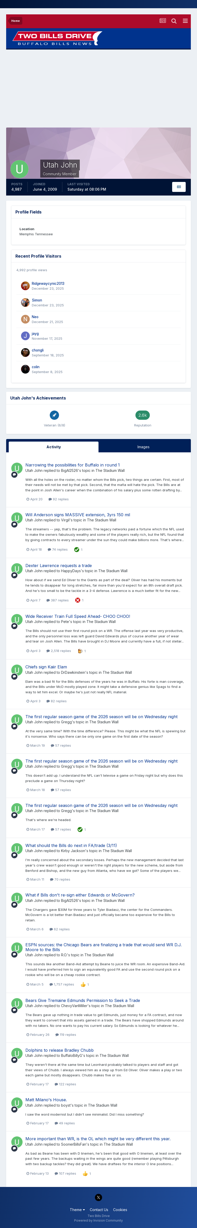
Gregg (66, 722)
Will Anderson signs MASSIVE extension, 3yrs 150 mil (77, 514)
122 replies (65, 1084)
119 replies (65, 1034)
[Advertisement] (98, 88)
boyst (66, 1105)
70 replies (60, 879)
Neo (35, 317)
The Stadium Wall (110, 470)
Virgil (65, 520)
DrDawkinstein (73, 672)
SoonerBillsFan (73, 1144)
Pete (65, 621)
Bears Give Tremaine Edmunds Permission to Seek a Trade (82, 1000)
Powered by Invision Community (98, 1220)
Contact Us (99, 1209)
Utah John (34, 470)
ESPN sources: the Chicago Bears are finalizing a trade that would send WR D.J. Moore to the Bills (103, 947)
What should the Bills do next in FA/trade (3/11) (71, 845)
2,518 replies (58, 651)
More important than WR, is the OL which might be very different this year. (98, 1138)
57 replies (61, 745)
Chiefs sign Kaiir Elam (46, 666)
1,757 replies (62, 984)
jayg (35, 334)
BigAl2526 (69, 470)
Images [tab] (143, 447)
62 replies (60, 929)
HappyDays (71, 571)
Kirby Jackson (73, 851)
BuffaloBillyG (71, 1055)
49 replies (65, 1123)
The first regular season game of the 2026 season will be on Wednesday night (101, 716)
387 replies (57, 600)
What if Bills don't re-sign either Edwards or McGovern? (80, 895)
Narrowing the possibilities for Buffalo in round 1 (72, 464)
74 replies (58, 549)
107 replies (65, 1173)
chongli (38, 350)
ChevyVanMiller (74, 1005)
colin (36, 367)
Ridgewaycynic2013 (48, 283)
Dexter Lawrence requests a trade (58, 565)
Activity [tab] (53, 447)
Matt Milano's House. (46, 1099)
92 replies (58, 499)
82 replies (56, 701)
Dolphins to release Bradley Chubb (59, 1050)
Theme (77, 1209)
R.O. (64, 955)
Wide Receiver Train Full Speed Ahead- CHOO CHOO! (77, 616)
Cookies (120, 1209)
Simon (37, 300)
